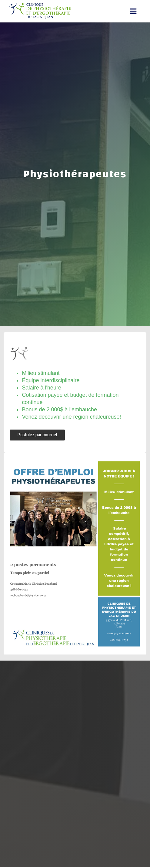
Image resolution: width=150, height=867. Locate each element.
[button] (133, 11)
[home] (38, 11)
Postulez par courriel (37, 435)
